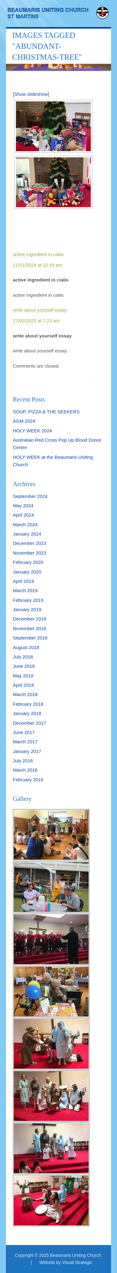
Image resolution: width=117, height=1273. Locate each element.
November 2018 (29, 628)
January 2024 (27, 534)
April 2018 (23, 685)
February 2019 (28, 600)
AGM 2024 (24, 421)
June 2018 (24, 666)
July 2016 (23, 760)
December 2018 (29, 618)
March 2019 (25, 590)
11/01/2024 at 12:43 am (37, 264)
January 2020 (27, 571)
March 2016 (25, 770)
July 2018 (23, 656)
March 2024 (25, 524)
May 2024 (23, 505)
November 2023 (29, 552)
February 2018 (28, 704)
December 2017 (29, 723)
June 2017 (24, 732)
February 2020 (28, 562)
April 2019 (23, 581)
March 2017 (25, 741)
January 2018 (27, 713)
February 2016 (28, 779)
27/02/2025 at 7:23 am (36, 320)
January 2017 (27, 751)
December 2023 (29, 543)
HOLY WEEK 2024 (32, 430)
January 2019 (27, 609)
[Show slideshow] (31, 94)
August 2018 (26, 647)
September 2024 (30, 496)
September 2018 (30, 637)
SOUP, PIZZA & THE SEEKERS (46, 411)
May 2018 (23, 675)
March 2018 (25, 694)
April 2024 (23, 515)
